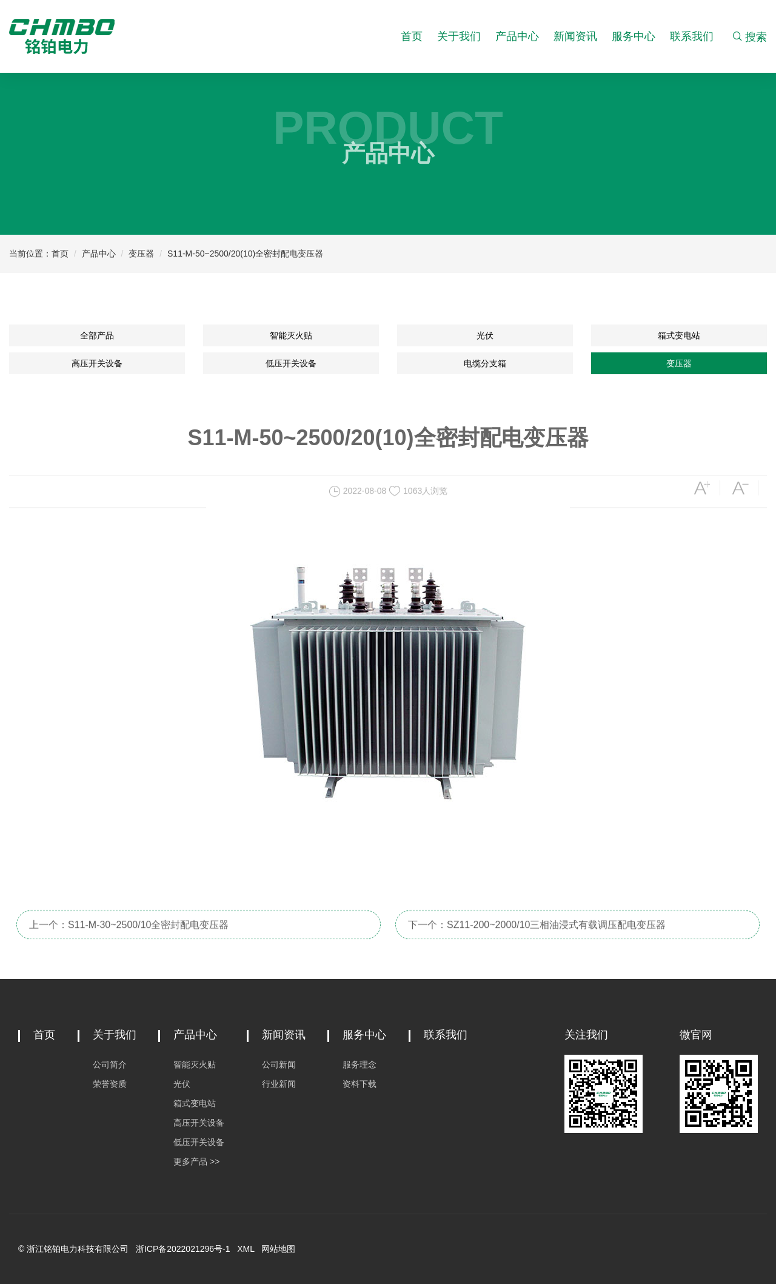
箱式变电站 (679, 335)
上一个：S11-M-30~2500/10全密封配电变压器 (129, 935)
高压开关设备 (97, 363)
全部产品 (97, 335)
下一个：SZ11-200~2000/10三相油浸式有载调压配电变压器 (537, 935)
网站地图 (278, 1249)
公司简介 (110, 1064)
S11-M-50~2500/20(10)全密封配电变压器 (245, 253)
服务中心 (633, 36)
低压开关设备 (291, 363)
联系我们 (692, 36)
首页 (412, 36)
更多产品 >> (196, 1161)
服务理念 (359, 1064)
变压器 (141, 253)
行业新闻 (279, 1084)
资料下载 (359, 1084)
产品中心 (517, 36)
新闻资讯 (575, 36)
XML (245, 1249)
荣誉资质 (110, 1084)
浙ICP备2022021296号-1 (183, 1249)
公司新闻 (279, 1064)
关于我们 (459, 36)
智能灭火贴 (291, 335)
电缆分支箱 (485, 363)
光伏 (485, 335)
